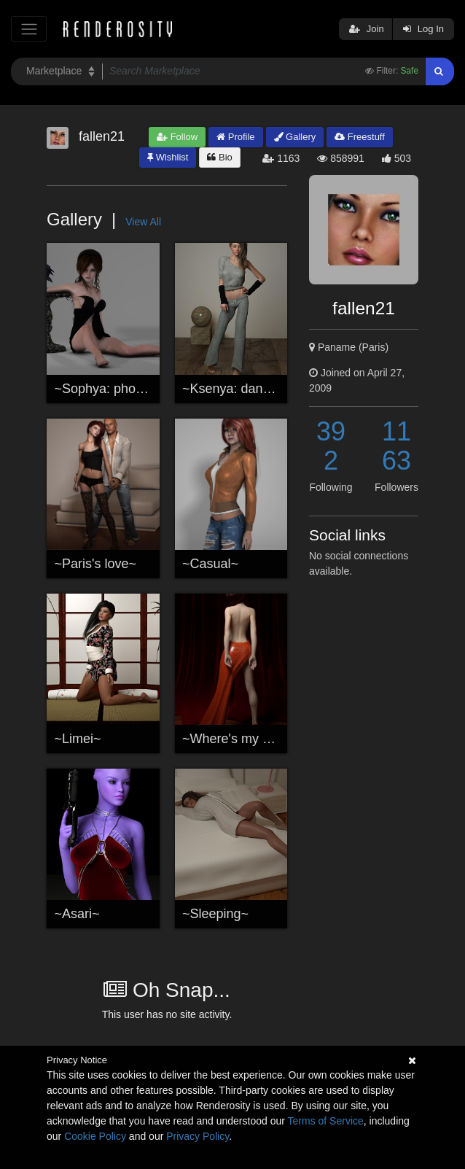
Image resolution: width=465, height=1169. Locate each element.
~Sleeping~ (215, 913)
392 (330, 445)
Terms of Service (326, 1121)
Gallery (295, 136)
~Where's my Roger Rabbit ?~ (270, 738)
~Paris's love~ (96, 563)
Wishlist (167, 157)
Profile (235, 136)
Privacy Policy (197, 1136)
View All (143, 222)
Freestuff (360, 136)
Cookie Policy (95, 1136)
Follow (177, 136)
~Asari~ (77, 913)
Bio (219, 157)
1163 (396, 445)
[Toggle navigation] (29, 29)
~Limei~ (78, 738)
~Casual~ (210, 563)
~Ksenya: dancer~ (235, 388)
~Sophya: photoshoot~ (121, 388)
